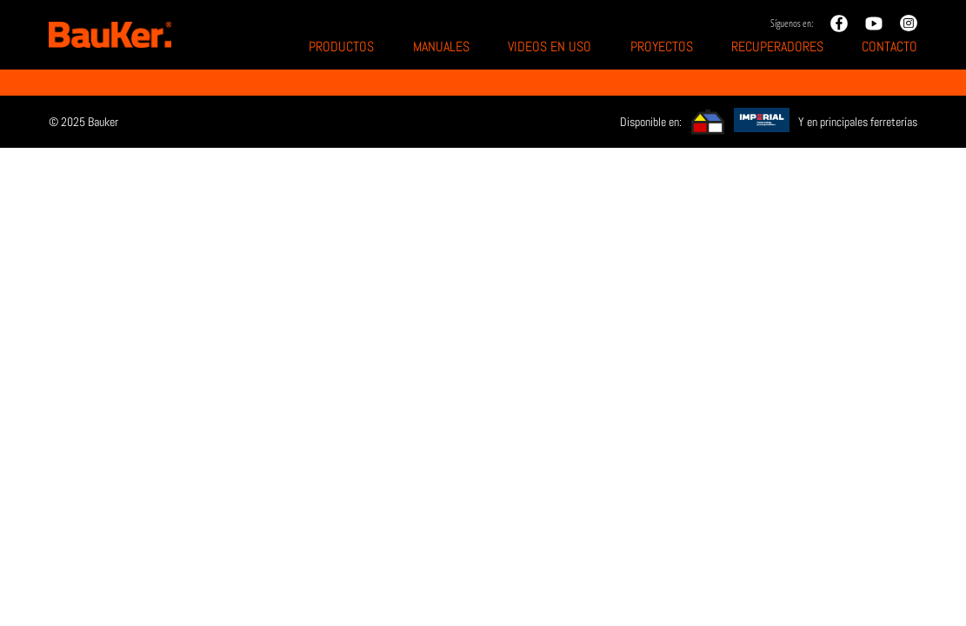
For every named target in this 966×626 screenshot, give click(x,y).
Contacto (889, 46)
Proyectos (661, 46)
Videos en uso (549, 46)
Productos (341, 46)
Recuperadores (777, 46)
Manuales (441, 46)
